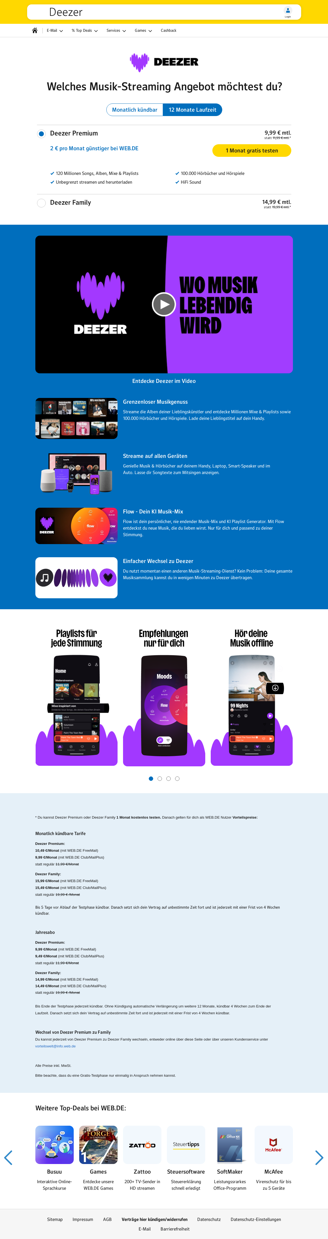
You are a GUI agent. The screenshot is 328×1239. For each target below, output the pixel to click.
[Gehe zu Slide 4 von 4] (177, 778)
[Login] (288, 10)
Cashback (168, 30)
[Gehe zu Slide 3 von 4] (168, 778)
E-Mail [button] (56, 31)
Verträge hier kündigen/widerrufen (154, 1219)
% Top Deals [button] (85, 31)
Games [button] (144, 31)
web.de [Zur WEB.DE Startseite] (40, 12)
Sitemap (55, 1219)
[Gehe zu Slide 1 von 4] (151, 778)
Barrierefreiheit (175, 1229)
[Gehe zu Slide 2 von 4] (160, 778)
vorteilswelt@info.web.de (55, 1046)
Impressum (83, 1219)
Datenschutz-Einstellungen (256, 1219)
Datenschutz (209, 1219)
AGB (107, 1219)
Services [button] (117, 31)
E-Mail (145, 1229)
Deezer (66, 12)
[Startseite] (34, 30)
